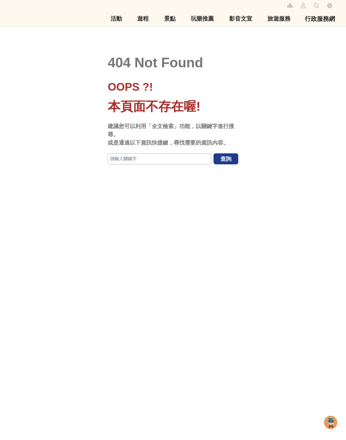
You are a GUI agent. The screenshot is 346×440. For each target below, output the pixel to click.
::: (280, 5)
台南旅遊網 (34, 13)
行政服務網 (320, 18)
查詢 (225, 159)
